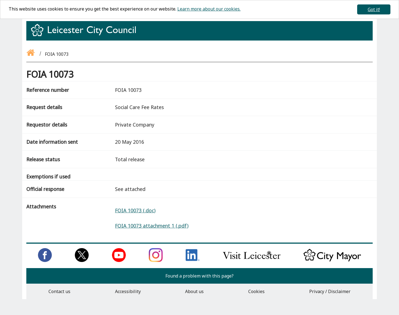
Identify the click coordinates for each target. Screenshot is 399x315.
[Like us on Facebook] (45, 260)
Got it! (374, 9)
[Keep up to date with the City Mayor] (332, 260)
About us (194, 291)
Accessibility (128, 291)
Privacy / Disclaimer (330, 291)
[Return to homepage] (85, 35)
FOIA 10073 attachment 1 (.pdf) (151, 225)
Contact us (59, 291)
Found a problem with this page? (199, 276)
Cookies (256, 291)
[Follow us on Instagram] (156, 260)
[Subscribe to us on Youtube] (119, 260)
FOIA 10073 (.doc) (135, 210)
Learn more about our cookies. (209, 9)
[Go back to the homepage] (31, 54)
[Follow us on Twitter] (82, 260)
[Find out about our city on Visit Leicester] (251, 260)
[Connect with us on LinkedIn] (193, 260)
